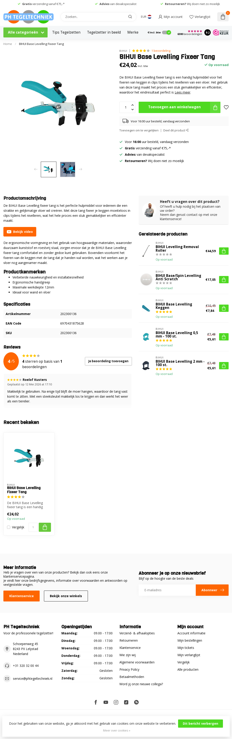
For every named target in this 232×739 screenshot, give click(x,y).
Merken (134, 32)
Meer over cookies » (116, 730)
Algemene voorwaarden (137, 662)
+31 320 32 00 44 (26, 665)
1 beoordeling (160, 51)
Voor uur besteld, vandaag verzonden (157, 142)
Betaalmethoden (131, 677)
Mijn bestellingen (189, 640)
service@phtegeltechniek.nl (32, 678)
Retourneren (128, 640)
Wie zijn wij (127, 655)
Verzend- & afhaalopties (137, 633)
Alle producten (187, 669)
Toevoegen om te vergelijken (139, 130)
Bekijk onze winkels (66, 596)
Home (7, 44)
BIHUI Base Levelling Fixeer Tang (41, 44)
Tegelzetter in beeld (104, 32)
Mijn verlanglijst (188, 655)
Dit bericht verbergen (200, 723)
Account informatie (191, 633)
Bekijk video (20, 231)
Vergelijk (18, 527)
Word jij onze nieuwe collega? (141, 684)
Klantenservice (21, 596)
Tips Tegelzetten (66, 32)
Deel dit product (176, 130)
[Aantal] (33, 527)
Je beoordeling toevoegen (108, 361)
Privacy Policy (129, 669)
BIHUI (123, 50)
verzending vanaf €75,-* (43, 4)
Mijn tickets (185, 647)
